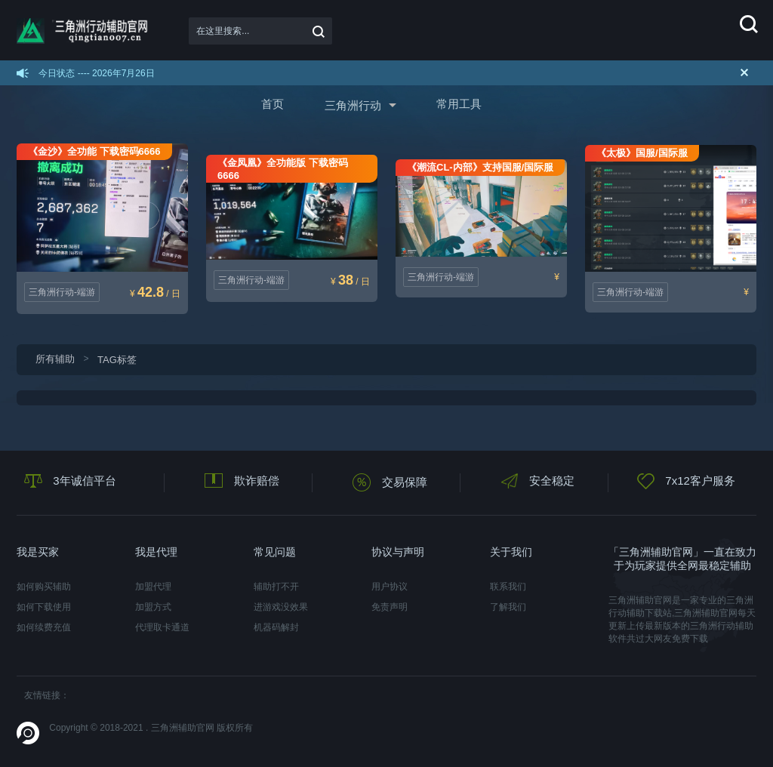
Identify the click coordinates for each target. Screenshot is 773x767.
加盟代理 (153, 586)
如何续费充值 (44, 627)
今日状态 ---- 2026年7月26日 (96, 73)
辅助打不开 (276, 586)
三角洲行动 (353, 105)
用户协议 (389, 586)
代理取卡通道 (162, 627)
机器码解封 (276, 627)
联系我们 (508, 586)
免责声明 (389, 607)
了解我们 (508, 607)
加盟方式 (153, 607)
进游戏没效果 (281, 607)
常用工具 (459, 103)
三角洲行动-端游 (62, 292)
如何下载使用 (44, 607)
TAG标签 (117, 359)
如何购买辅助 (44, 586)
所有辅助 (55, 359)
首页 (272, 103)
